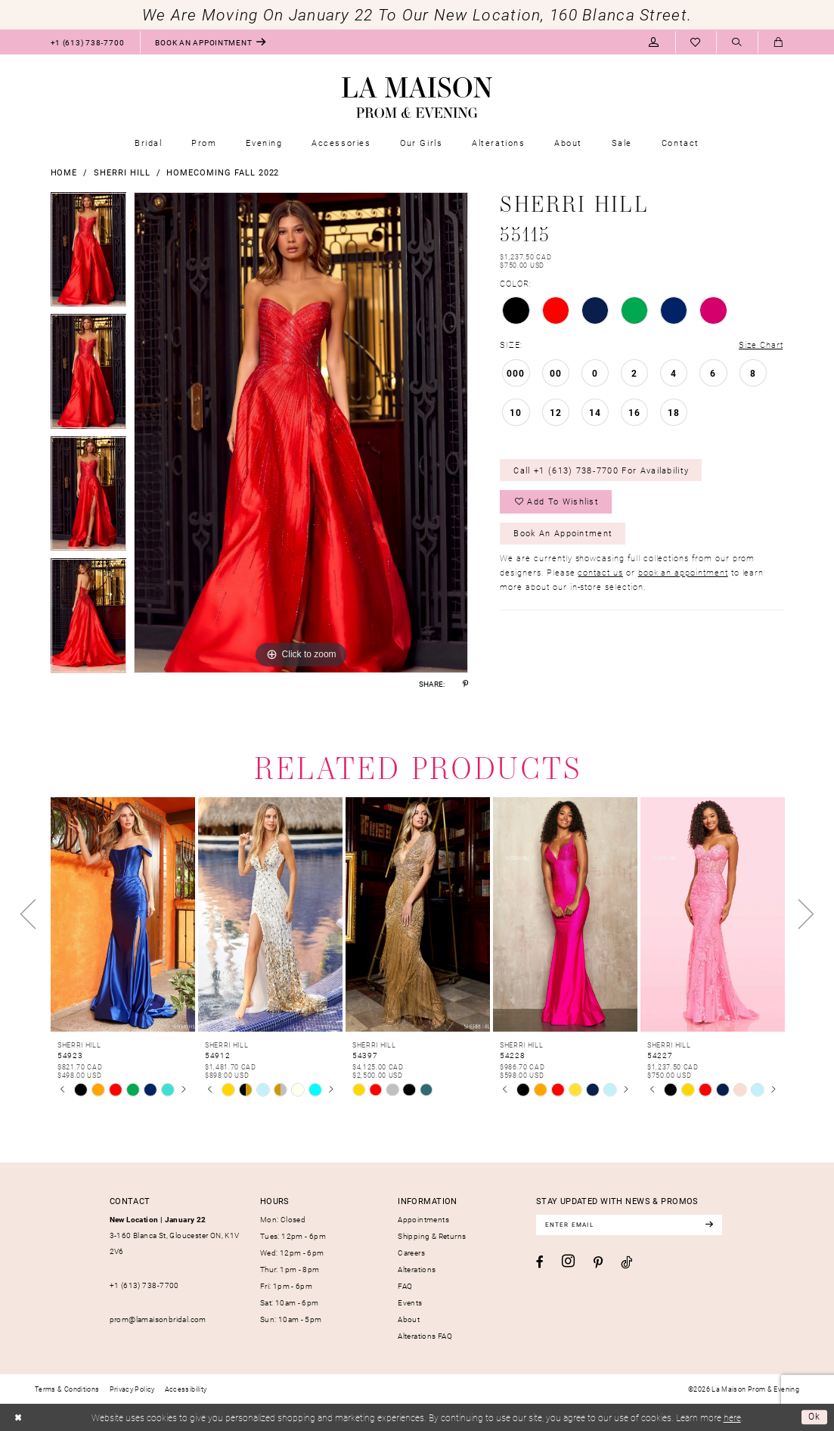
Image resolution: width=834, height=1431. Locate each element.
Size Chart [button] (761, 344)
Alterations (417, 1269)
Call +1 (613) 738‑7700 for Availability (602, 470)
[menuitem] (87, 41)
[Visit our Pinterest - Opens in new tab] (598, 1262)
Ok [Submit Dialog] (814, 1417)
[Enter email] (630, 1225)
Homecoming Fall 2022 (222, 172)
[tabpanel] (89, 253)
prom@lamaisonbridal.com (158, 1319)
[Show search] (737, 42)
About (409, 1319)
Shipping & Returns (432, 1236)
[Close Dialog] (18, 1417)
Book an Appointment (563, 533)
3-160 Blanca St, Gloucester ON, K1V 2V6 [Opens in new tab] (175, 1235)
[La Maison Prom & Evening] (417, 97)
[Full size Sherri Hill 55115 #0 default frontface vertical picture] (301, 432)
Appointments (423, 1219)
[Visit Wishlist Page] (696, 41)
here (732, 1417)
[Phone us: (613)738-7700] (87, 41)
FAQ (405, 1285)
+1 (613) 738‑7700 (144, 1285)
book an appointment (683, 573)
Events (410, 1302)
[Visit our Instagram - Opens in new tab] (568, 1261)
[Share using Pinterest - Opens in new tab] (465, 684)
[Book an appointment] (211, 41)
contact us (600, 573)
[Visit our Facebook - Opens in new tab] (540, 1262)
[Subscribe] (710, 1225)
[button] (654, 41)
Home (64, 172)
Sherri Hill (122, 172)
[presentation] (123, 914)
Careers (411, 1252)
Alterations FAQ (425, 1335)
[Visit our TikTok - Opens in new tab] (626, 1262)
